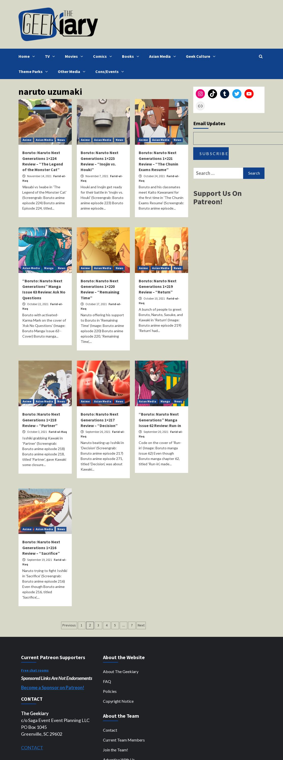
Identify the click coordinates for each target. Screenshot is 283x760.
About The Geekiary (120, 671)
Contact (110, 730)
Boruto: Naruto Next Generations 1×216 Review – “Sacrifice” (41, 547)
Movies (75, 56)
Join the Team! (115, 749)
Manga (49, 268)
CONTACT (32, 747)
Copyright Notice (118, 701)
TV (51, 56)
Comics (103, 56)
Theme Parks (34, 71)
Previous (69, 625)
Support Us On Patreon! (217, 197)
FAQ (107, 681)
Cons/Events (110, 71)
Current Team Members (124, 739)
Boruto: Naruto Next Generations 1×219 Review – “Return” (157, 286)
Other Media (73, 71)
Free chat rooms (35, 670)
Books (132, 56)
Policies (110, 691)
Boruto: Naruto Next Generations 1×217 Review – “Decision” (99, 420)
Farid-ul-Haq (58, 432)
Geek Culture (202, 56)
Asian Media (163, 56)
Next (141, 625)
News (61, 140)
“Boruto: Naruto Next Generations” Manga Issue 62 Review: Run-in (160, 420)
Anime (27, 140)
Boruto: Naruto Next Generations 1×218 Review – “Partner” (41, 420)
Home (28, 56)
